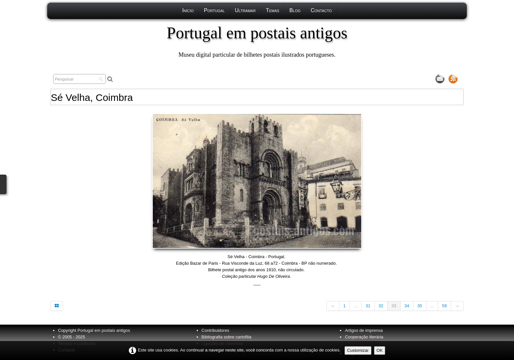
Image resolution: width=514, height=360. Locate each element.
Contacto (321, 10)
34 (407, 305)
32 (381, 305)
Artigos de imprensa (364, 330)
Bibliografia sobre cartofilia (226, 336)
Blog (295, 10)
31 (368, 305)
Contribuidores (215, 330)
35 (419, 305)
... (355, 305)
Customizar (358, 350)
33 (393, 305)
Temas (272, 10)
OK (380, 350)
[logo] (257, 41)
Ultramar (245, 10)
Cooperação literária (364, 336)
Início (188, 10)
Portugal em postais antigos (103, 330)
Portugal (214, 10)
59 (444, 305)
